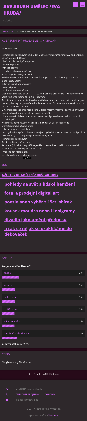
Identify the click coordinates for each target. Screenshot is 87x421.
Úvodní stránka (9, 31)
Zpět (4, 164)
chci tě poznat (11, 309)
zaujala (7, 272)
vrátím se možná (12, 321)
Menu (82, 4)
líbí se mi (8, 284)
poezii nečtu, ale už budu (16, 333)
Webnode (53, 415)
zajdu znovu (10, 297)
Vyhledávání (75, 4)
